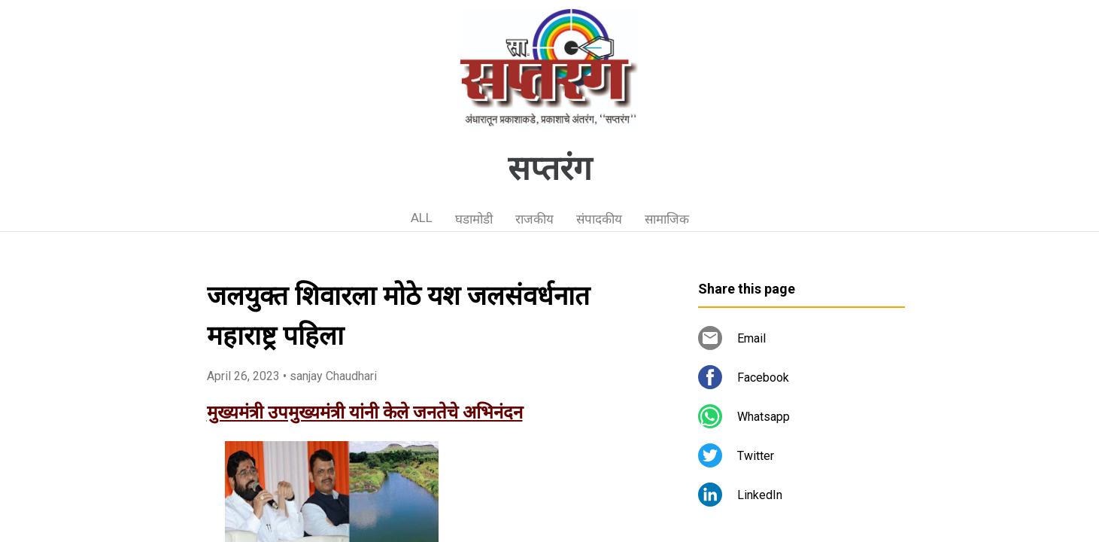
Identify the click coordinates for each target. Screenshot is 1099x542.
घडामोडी (474, 219)
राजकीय (534, 219)
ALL (422, 217)
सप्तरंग (550, 168)
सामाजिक (667, 219)
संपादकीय (599, 219)
